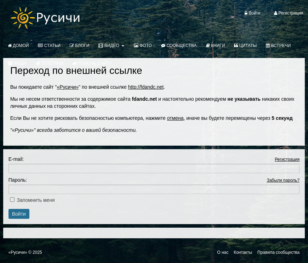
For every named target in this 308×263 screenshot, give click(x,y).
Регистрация (287, 159)
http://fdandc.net (146, 87)
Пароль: (17, 180)
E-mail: (16, 159)
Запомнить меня (36, 200)
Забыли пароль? (283, 180)
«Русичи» (68, 87)
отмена (175, 118)
